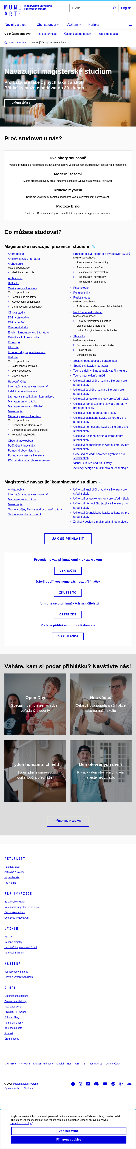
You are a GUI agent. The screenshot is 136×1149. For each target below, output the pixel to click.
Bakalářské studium (15, 901)
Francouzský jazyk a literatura (27, 352)
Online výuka (113, 1063)
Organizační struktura (16, 995)
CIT (77, 1063)
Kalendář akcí (12, 866)
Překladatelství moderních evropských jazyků (101, 253)
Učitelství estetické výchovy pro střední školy (101, 398)
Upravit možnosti (22, 1128)
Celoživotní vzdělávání (16, 917)
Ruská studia (81, 297)
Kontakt (8, 1033)
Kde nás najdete (13, 1028)
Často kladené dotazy (78, 33)
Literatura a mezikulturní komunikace (31, 396)
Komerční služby (13, 1022)
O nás (10, 988)
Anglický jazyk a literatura (24, 258)
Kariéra (12, 963)
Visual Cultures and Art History (92, 463)
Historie (13, 357)
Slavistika (79, 336)
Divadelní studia (18, 327)
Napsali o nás (11, 877)
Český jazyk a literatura (22, 288)
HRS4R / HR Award (15, 1011)
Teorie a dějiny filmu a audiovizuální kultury (100, 370)
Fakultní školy (12, 1017)
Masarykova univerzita (25, 1083)
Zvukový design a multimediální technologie (100, 468)
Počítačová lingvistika (21, 445)
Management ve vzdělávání (25, 406)
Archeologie (15, 263)
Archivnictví (15, 278)
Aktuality (14, 859)
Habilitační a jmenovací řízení (20, 947)
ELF (69, 1063)
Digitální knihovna (43, 1063)
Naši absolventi (12, 1006)
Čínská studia (16, 312)
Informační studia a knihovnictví (28, 386)
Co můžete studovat (17, 33)
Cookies (28, 1088)
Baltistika (13, 283)
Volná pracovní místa (16, 971)
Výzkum (11, 929)
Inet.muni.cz (95, 1063)
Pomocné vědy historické (23, 450)
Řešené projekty (13, 942)
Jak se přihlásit (47, 33)
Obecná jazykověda (20, 440)
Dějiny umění (16, 322)
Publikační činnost (14, 952)
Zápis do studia (108, 33)
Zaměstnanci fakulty (15, 1001)
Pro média (10, 882)
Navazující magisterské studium (21, 907)
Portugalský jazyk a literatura (26, 455)
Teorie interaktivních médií (89, 375)
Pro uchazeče (18, 893)
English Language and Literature (28, 332)
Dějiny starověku (18, 317)
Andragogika (16, 253)
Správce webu (12, 1088)
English (126, 8)
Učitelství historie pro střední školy (94, 412)
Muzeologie (15, 411)
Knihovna (24, 1063)
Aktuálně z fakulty (14, 872)
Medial (60, 1063)
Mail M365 (10, 1063)
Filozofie (13, 347)
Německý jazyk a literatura (24, 416)
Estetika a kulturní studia (23, 337)
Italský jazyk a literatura (22, 391)
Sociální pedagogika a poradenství (95, 360)
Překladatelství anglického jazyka (29, 460)
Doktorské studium (14, 912)
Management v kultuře (22, 401)
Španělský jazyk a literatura (90, 365)
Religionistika (81, 292)
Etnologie (14, 342)
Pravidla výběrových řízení (18, 977)
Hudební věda (17, 381)
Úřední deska (11, 1038)
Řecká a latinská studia (88, 312)
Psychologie (81, 287)
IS (84, 1063)
